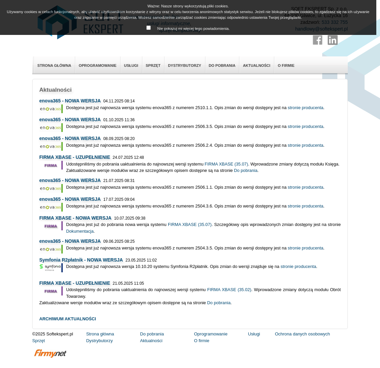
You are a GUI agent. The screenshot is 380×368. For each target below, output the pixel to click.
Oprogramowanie (97, 65)
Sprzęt (153, 65)
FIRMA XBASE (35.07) (226, 164)
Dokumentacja (80, 231)
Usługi (131, 65)
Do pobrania (222, 65)
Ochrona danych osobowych (302, 333)
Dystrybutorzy (184, 65)
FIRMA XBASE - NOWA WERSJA (75, 218)
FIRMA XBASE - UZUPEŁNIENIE (74, 157)
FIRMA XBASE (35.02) (229, 289)
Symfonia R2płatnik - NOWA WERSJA (81, 260)
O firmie (286, 65)
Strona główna (54, 65)
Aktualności (256, 65)
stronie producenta (305, 107)
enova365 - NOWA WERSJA (70, 100)
